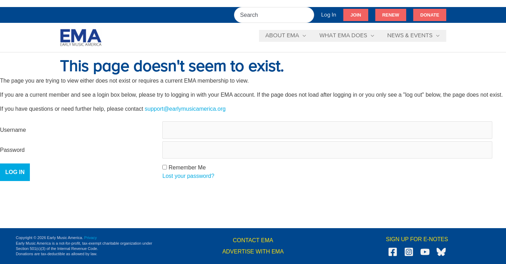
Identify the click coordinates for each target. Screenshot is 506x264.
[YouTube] (425, 252)
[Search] (309, 14)
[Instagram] (409, 252)
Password (12, 150)
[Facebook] (392, 252)
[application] (305, 36)
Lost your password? (188, 176)
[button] (355, 15)
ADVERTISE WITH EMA (253, 252)
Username (13, 130)
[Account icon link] (328, 15)
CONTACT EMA (253, 240)
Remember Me (187, 168)
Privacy (90, 238)
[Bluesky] (441, 252)
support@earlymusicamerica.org (185, 109)
